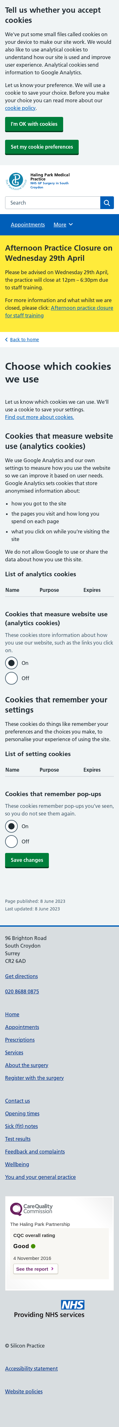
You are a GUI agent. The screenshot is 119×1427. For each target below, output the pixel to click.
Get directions (21, 976)
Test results (17, 1139)
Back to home (24, 339)
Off (25, 678)
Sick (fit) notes (21, 1126)
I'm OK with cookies (34, 124)
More (64, 224)
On (25, 663)
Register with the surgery (34, 1078)
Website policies (24, 1391)
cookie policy (20, 108)
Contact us (17, 1101)
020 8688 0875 (22, 991)
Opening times (22, 1113)
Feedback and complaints (35, 1151)
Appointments (28, 224)
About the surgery (26, 1065)
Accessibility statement (31, 1368)
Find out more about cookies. (39, 417)
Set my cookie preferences (42, 147)
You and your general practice (40, 1177)
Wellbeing (17, 1164)
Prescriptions (20, 1040)
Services (14, 1052)
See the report (32, 1269)
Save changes (27, 860)
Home (12, 1014)
